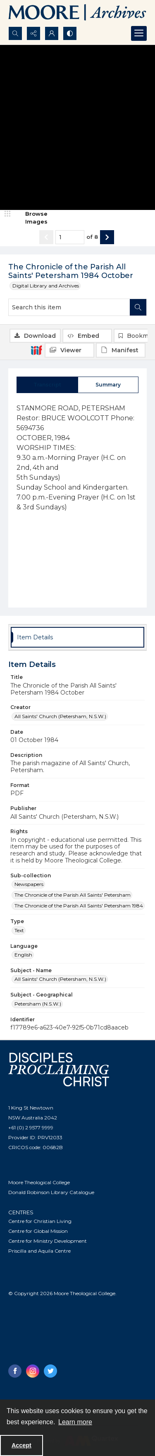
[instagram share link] (32, 1371)
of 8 (92, 236)
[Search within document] (138, 307)
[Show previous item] (46, 237)
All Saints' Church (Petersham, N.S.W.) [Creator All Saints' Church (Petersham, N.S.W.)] (60, 716)
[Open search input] (15, 33)
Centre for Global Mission (38, 1231)
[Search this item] (69, 307)
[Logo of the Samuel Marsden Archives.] (77, 13)
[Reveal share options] (33, 33)
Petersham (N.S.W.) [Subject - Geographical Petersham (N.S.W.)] (37, 1004)
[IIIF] (36, 350)
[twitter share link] (50, 1371)
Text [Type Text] (19, 930)
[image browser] (31, 218)
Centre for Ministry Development (47, 1241)
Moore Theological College (39, 1182)
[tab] (47, 385)
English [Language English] (23, 955)
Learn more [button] (75, 1421)
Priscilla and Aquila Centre (39, 1251)
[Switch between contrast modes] (69, 33)
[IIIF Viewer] (69, 350)
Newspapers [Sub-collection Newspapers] (28, 884)
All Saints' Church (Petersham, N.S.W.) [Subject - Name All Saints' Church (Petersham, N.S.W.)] (60, 979)
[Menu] (139, 33)
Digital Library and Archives (45, 286)
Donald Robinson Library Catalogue (51, 1192)
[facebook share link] (14, 1371)
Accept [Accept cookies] (21, 1445)
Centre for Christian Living (40, 1221)
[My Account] (51, 33)
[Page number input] (69, 237)
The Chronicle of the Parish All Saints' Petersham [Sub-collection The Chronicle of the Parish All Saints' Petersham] (72, 895)
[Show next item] (107, 237)
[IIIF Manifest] (120, 350)
